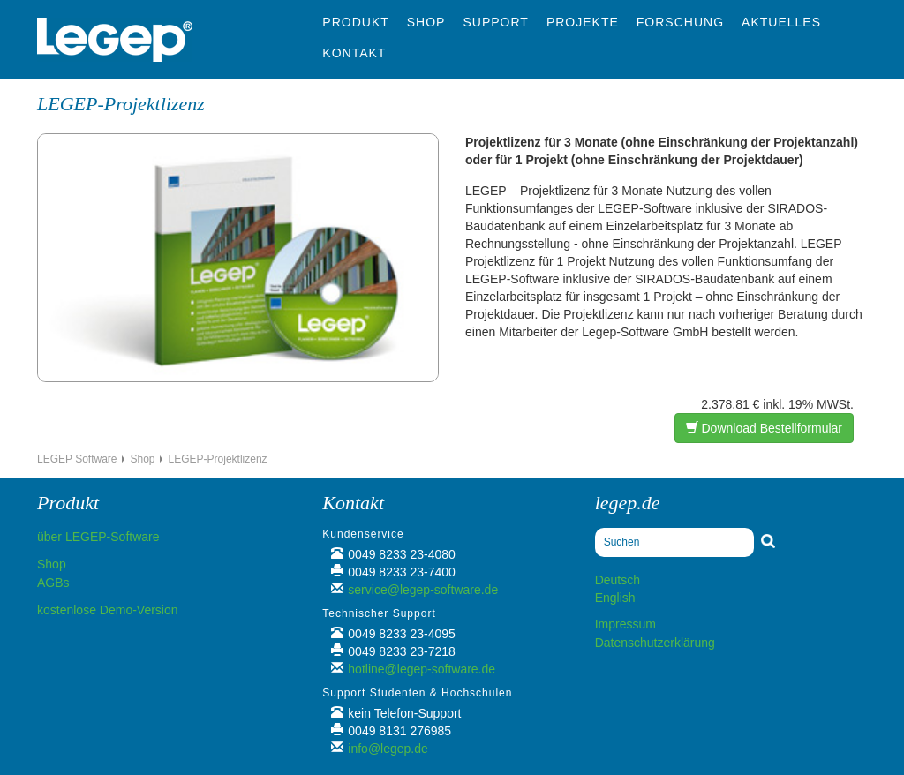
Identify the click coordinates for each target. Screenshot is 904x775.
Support (495, 22)
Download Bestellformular (764, 428)
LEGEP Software (77, 459)
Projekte (582, 22)
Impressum (625, 624)
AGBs (53, 583)
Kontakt (354, 53)
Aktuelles (781, 22)
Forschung (680, 22)
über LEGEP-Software (98, 537)
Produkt (355, 22)
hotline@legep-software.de (421, 669)
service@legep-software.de (423, 590)
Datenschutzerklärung (655, 643)
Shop (426, 22)
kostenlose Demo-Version (107, 610)
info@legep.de (388, 748)
